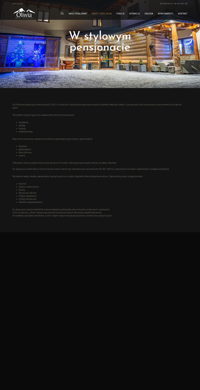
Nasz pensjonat (78, 13)
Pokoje (121, 13)
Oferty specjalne (102, 13)
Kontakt (182, 13)
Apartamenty (165, 13)
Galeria (149, 13)
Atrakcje (134, 13)
